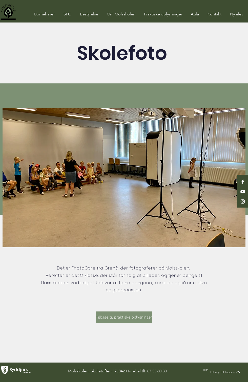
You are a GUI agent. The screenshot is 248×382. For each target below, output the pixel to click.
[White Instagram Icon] (242, 201)
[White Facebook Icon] (242, 182)
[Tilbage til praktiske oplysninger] (124, 317)
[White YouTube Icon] (242, 191)
